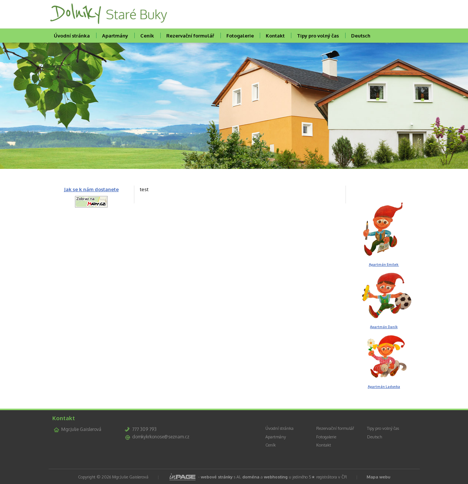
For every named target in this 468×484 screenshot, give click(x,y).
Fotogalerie (240, 36)
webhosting (276, 477)
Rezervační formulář (190, 36)
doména (250, 477)
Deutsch (360, 36)
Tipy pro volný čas (318, 36)
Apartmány (115, 36)
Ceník (147, 36)
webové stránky (217, 477)
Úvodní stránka (72, 36)
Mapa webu (378, 477)
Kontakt (275, 36)
